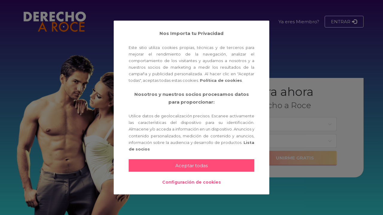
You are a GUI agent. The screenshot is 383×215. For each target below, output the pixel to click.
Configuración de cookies (191, 182)
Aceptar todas (191, 165)
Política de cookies (221, 80)
